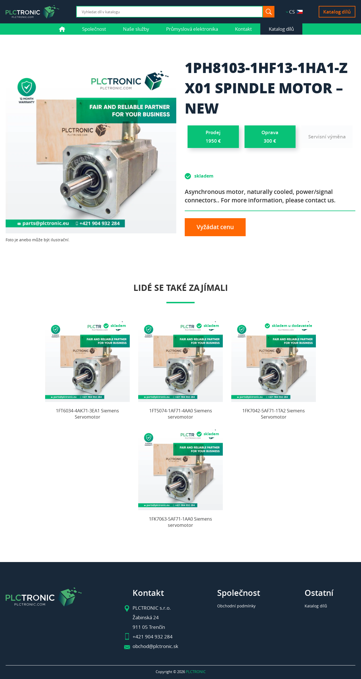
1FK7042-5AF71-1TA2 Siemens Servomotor (273, 414)
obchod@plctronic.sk (155, 646)
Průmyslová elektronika (192, 29)
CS (296, 11)
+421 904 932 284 (153, 636)
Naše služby (136, 29)
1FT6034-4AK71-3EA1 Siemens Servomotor (87, 414)
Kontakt (243, 29)
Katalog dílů (337, 11)
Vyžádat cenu (215, 227)
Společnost (94, 29)
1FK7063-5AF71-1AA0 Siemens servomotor (180, 522)
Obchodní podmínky (236, 606)
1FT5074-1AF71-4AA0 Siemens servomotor (180, 414)
